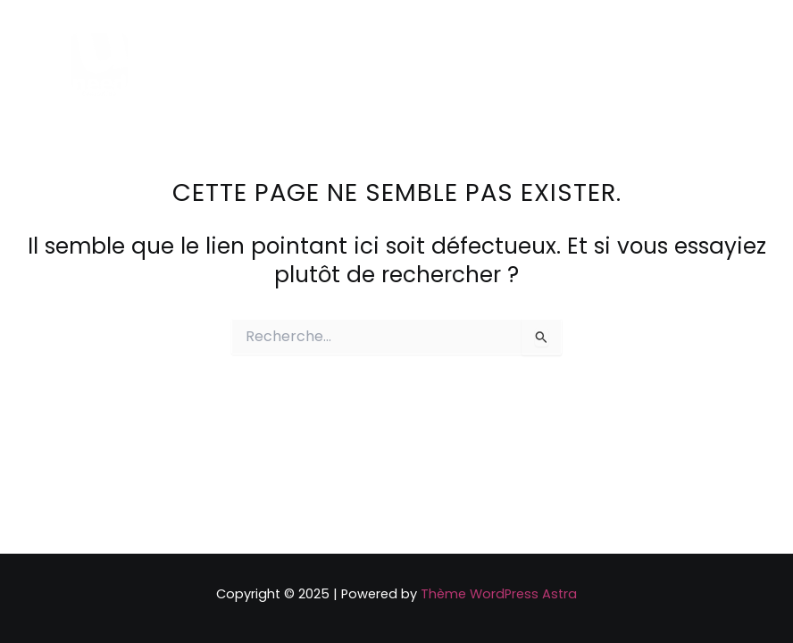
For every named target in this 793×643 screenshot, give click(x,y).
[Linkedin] (648, 66)
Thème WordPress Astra (499, 594)
